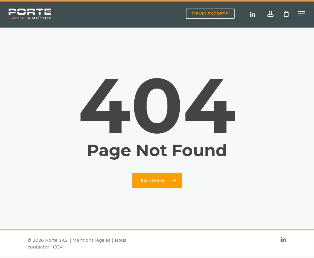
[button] (301, 14)
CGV (58, 247)
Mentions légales (91, 240)
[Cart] (286, 14)
